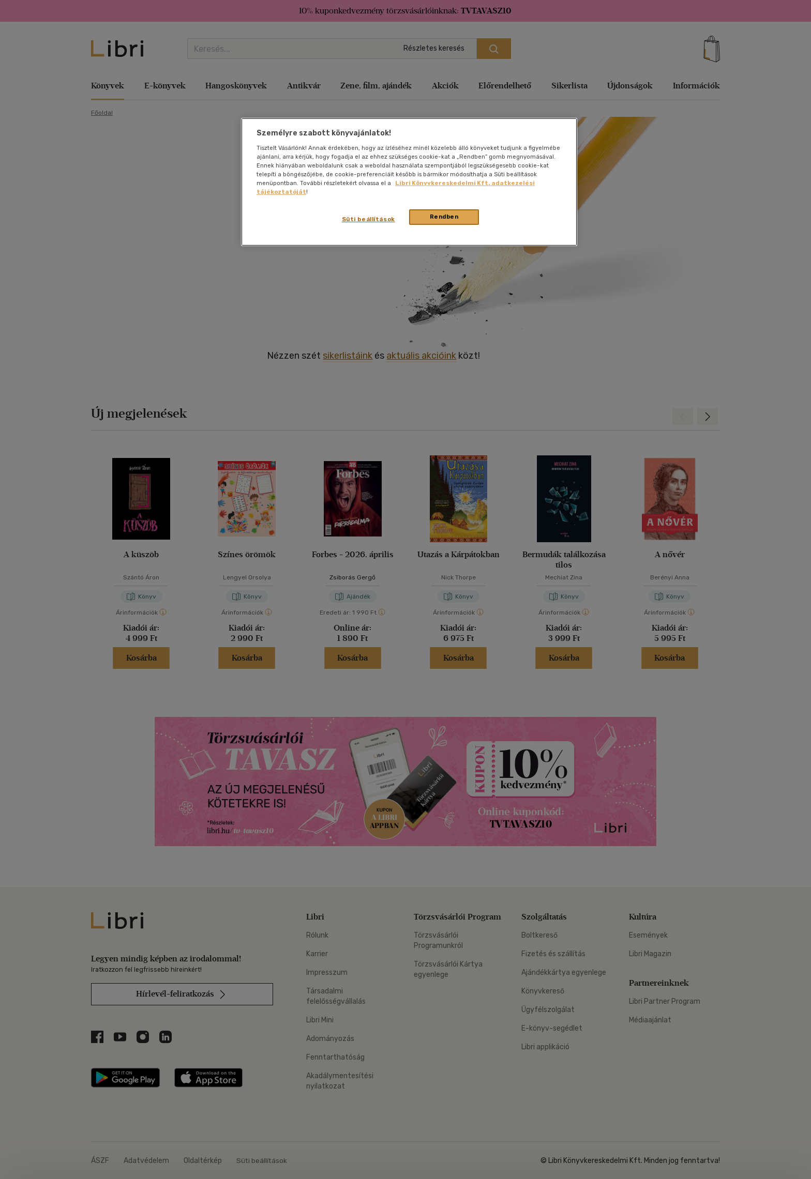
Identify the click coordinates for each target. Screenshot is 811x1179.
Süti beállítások (368, 219)
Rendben (444, 216)
